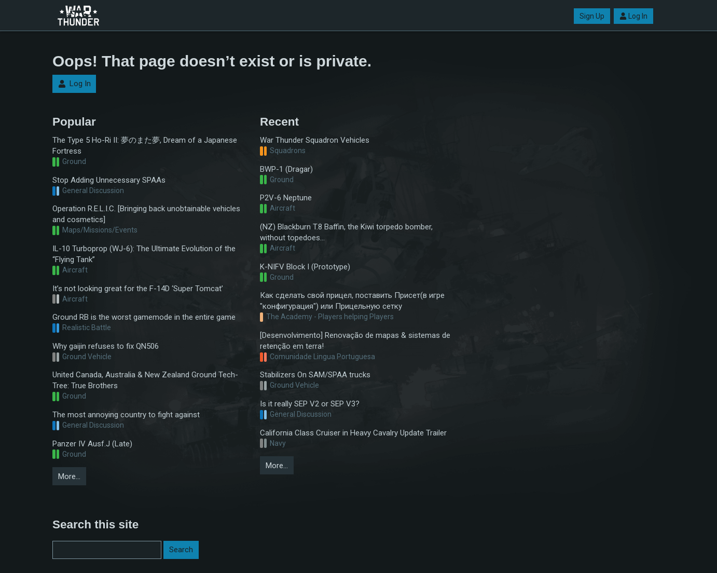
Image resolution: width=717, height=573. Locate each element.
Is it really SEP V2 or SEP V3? (310, 403)
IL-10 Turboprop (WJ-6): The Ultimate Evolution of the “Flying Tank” (144, 254)
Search (181, 549)
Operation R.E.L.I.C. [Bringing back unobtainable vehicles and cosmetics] (146, 214)
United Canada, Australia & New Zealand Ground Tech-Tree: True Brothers (145, 380)
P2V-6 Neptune (286, 197)
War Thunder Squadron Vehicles (314, 140)
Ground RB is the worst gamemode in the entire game (144, 317)
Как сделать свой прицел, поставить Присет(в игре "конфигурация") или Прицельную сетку (352, 301)
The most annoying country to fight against (126, 414)
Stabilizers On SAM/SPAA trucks (315, 374)
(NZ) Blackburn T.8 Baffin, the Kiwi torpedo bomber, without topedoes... (346, 232)
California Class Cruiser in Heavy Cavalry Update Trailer (353, 433)
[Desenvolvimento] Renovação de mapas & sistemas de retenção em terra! (355, 341)
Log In (633, 16)
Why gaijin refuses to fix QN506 (105, 346)
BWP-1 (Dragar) (286, 169)
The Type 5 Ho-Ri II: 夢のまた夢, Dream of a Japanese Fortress (144, 145)
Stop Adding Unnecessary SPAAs (109, 180)
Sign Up (592, 16)
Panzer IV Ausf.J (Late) (92, 443)
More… (69, 476)
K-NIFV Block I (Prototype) (305, 266)
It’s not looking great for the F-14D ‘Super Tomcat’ (137, 288)
